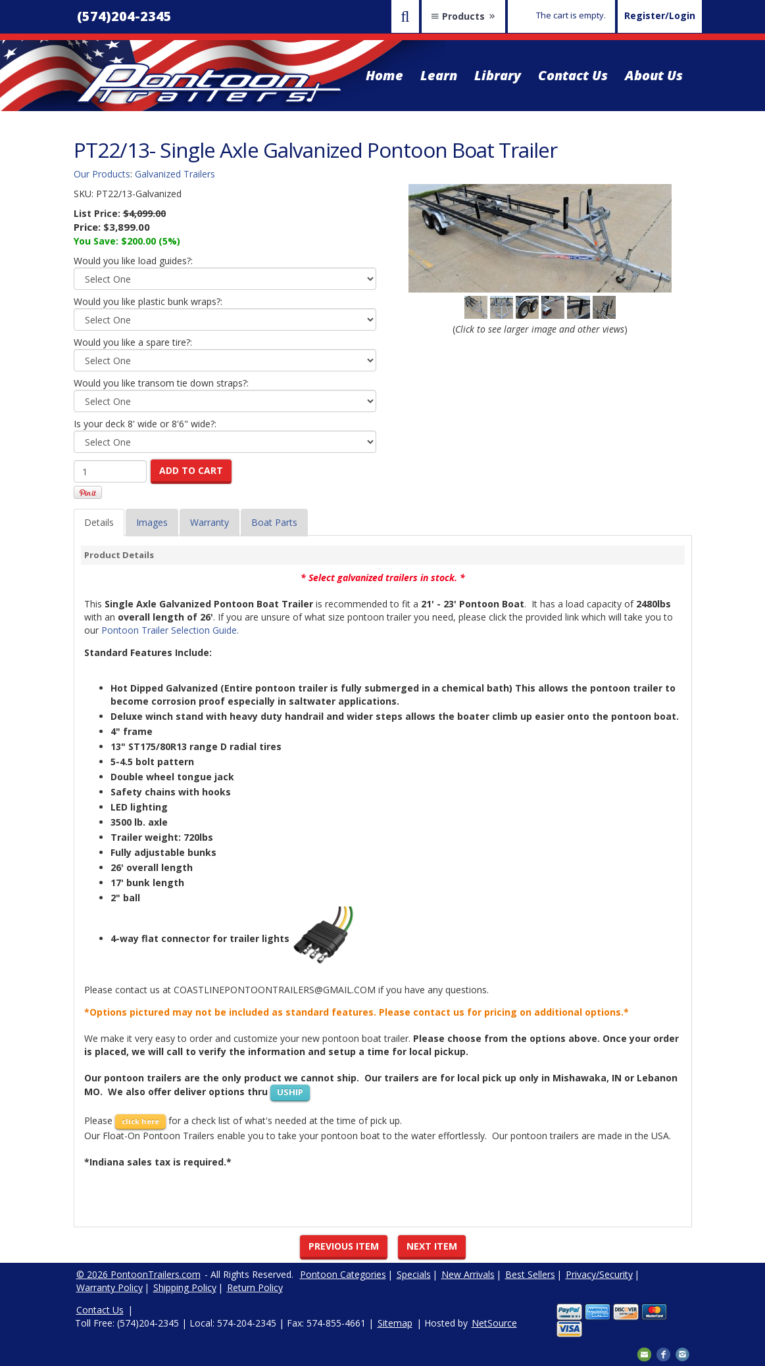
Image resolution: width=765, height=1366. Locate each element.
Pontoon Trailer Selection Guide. (170, 630)
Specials (414, 1274)
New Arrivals (468, 1274)
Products (463, 16)
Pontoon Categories (343, 1274)
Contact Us (573, 75)
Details (99, 522)
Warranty (209, 522)
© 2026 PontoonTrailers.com (138, 1274)
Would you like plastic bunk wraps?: (148, 301)
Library (497, 75)
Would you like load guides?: (133, 260)
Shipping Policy (184, 1287)
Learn (438, 75)
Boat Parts (274, 522)
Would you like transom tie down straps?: (161, 383)
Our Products (102, 174)
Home (384, 75)
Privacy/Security (599, 1274)
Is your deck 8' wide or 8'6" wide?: (145, 423)
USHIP (290, 1092)
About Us (654, 75)
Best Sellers (530, 1274)
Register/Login (659, 15)
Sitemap (395, 1323)
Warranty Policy (109, 1287)
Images (152, 522)
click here (140, 1121)
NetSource (494, 1323)
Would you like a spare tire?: (133, 342)
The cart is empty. (571, 15)
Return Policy (255, 1287)
